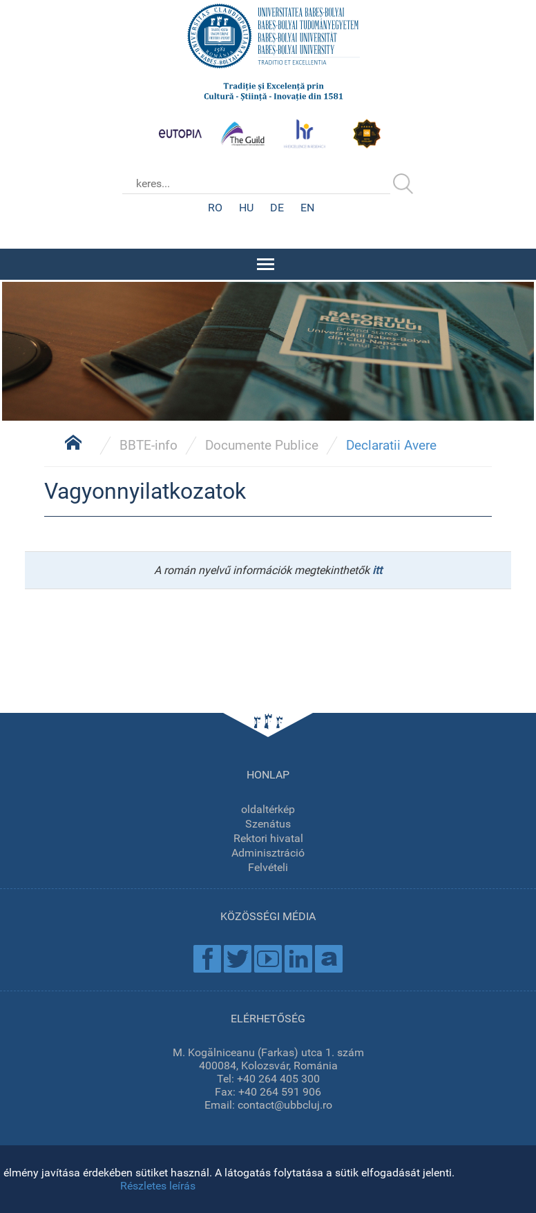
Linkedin (298, 959)
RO (215, 207)
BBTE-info (148, 445)
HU (246, 207)
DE (277, 207)
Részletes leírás (157, 1185)
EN (307, 207)
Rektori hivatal (268, 838)
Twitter (237, 959)
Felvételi (268, 867)
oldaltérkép (268, 809)
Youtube (268, 959)
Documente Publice (261, 445)
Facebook (207, 959)
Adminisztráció (268, 852)
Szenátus (268, 823)
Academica (329, 959)
